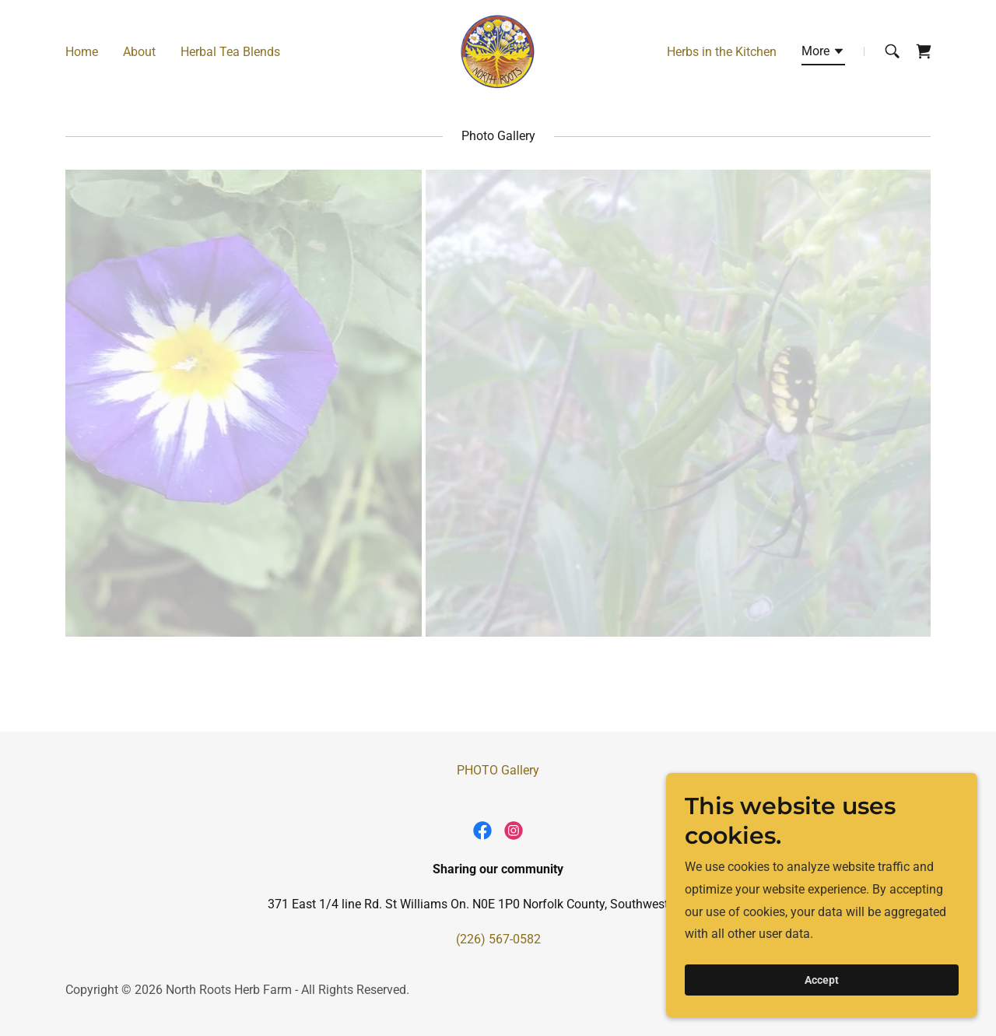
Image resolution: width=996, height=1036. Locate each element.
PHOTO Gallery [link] (498, 770)
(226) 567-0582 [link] (498, 939)
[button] (823, 53)
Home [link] (81, 51)
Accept (822, 980)
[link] (498, 50)
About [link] (139, 51)
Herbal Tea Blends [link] (230, 51)
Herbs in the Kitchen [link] (722, 51)
